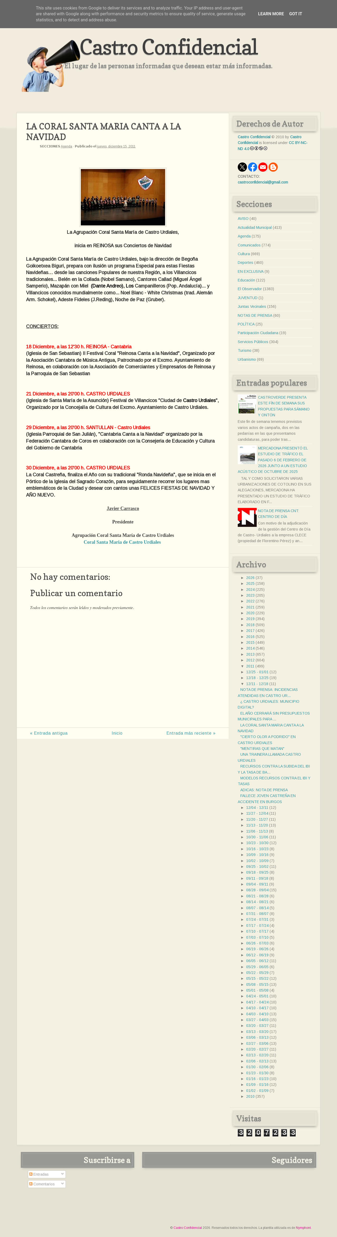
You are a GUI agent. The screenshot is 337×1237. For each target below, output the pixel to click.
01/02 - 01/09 (257, 1090)
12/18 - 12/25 (257, 678)
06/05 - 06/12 (257, 961)
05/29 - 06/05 (257, 967)
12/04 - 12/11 (257, 807)
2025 (250, 583)
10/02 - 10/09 (257, 861)
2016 (250, 637)
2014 (250, 648)
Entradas (39, 1174)
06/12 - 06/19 (257, 955)
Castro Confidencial (169, 47)
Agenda (66, 146)
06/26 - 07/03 (257, 943)
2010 (250, 1096)
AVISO (243, 218)
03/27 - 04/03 (257, 1020)
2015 (250, 642)
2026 (250, 578)
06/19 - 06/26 (257, 949)
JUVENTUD (247, 298)
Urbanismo (247, 359)
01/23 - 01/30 (257, 1073)
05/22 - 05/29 (257, 973)
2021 (250, 607)
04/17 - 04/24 (257, 1002)
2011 (250, 666)
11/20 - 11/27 (257, 819)
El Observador (250, 289)
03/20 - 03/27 (257, 1025)
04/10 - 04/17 (257, 1008)
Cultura (244, 254)
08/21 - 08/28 (257, 896)
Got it (295, 13)
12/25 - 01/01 (257, 672)
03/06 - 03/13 (257, 1037)
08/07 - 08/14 (257, 908)
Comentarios (42, 1184)
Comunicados (249, 245)
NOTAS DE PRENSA (255, 315)
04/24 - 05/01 (257, 996)
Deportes (245, 262)
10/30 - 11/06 (257, 837)
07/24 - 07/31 (257, 919)
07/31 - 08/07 (257, 914)
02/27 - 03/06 (257, 1043)
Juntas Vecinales (252, 306)
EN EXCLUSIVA (251, 271)
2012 (250, 660)
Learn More (271, 13)
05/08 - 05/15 (257, 984)
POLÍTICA (246, 324)
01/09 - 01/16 (257, 1084)
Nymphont (303, 1228)
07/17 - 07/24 (257, 925)
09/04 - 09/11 (257, 884)
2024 (250, 589)
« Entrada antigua (49, 733)
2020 (250, 613)
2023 (250, 595)
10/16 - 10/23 (257, 849)
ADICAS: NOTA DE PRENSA (264, 790)
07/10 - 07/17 (257, 931)
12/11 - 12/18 (257, 684)
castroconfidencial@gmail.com (263, 182)
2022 (250, 601)
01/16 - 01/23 (257, 1079)
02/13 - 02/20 (257, 1055)
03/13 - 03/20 (257, 1032)
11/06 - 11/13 (257, 831)
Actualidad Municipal (255, 227)
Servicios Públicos (253, 342)
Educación (246, 280)
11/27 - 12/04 (257, 813)
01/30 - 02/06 (257, 1067)
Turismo (244, 350)
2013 (250, 654)
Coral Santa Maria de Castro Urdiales (122, 542)
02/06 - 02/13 (257, 1061)
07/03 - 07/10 (257, 937)
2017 (250, 631)
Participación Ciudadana (258, 333)
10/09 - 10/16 (257, 855)
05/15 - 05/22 (257, 978)
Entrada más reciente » (191, 733)
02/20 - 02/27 (257, 1049)
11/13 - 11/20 (257, 825)
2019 (250, 619)
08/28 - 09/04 (257, 890)
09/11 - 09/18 (257, 878)
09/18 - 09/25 (257, 872)
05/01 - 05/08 (257, 990)
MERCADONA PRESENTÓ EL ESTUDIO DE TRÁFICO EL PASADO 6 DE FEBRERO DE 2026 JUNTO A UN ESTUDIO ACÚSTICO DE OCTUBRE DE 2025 (273, 460)
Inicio (117, 733)
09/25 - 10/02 (257, 866)
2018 (250, 625)
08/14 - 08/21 (257, 902)
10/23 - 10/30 (257, 843)
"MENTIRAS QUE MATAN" (262, 748)
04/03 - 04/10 (257, 1014)
